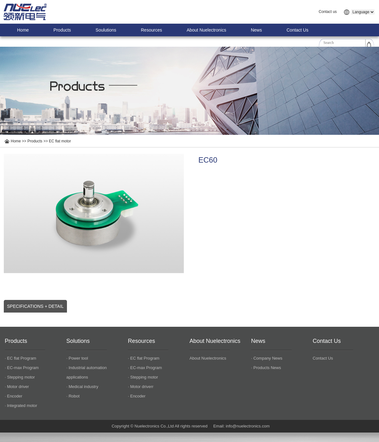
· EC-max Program (22, 367)
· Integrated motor (21, 405)
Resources (151, 30)
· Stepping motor (20, 377)
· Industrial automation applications (86, 372)
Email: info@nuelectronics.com (241, 426)
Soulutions (106, 30)
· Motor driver (17, 386)
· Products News (266, 367)
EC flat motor (60, 141)
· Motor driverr (140, 386)
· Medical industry (82, 386)
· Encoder (13, 396)
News (256, 30)
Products (62, 30)
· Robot (73, 396)
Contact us (328, 11)
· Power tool (77, 358)
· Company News (266, 358)
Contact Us (297, 30)
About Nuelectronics (206, 30)
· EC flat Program (20, 358)
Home (23, 30)
